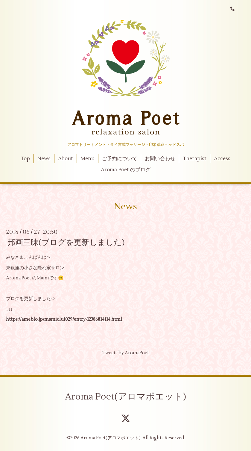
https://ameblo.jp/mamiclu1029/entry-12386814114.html (64, 319)
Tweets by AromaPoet (125, 353)
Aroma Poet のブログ (125, 170)
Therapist (194, 158)
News (44, 158)
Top (25, 158)
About (65, 158)
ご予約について (119, 158)
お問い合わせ (160, 158)
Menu (87, 158)
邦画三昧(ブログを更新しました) (66, 242)
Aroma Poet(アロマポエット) (125, 396)
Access (222, 158)
